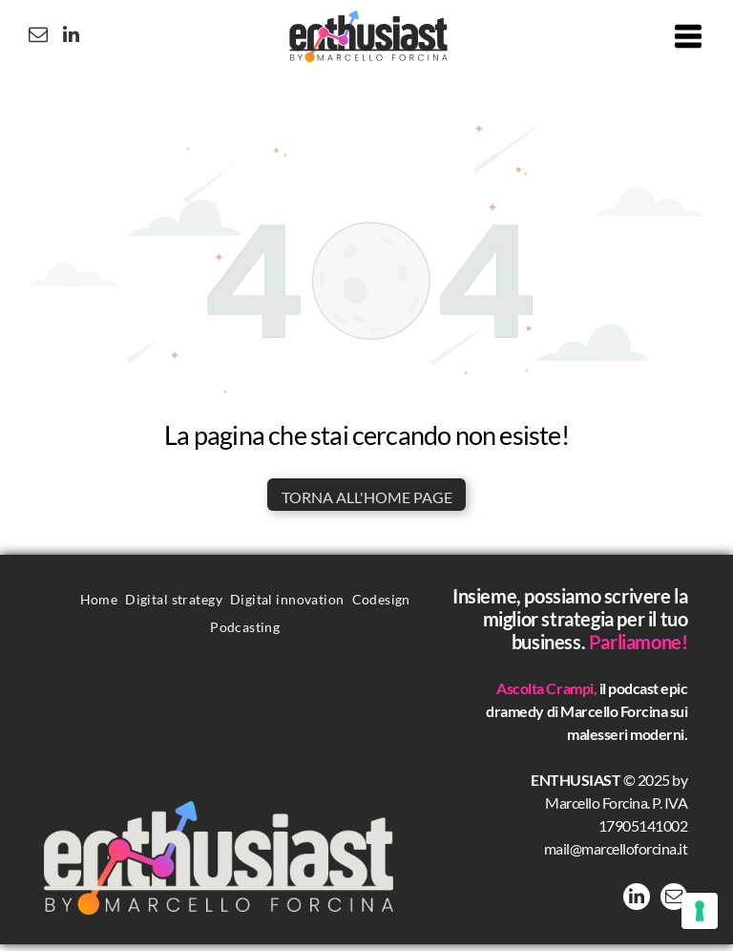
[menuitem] (99, 605)
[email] (28, 39)
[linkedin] (62, 39)
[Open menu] (688, 40)
